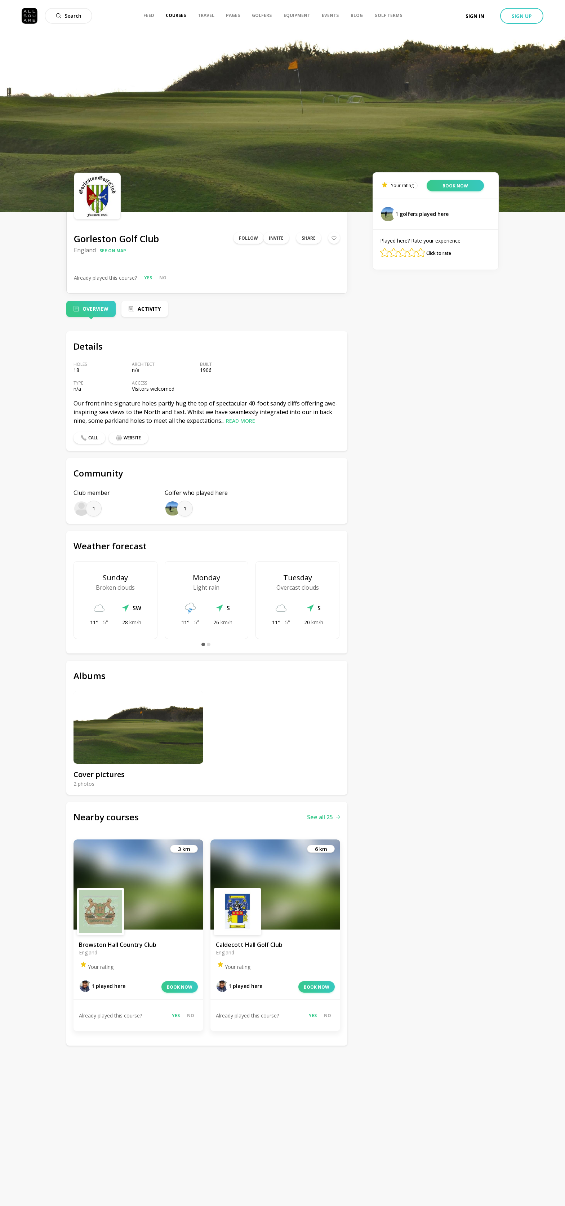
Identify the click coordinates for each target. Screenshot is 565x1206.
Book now (179, 987)
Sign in (475, 16)
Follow (248, 238)
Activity (149, 308)
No (162, 278)
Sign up (522, 16)
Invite (276, 238)
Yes (148, 278)
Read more (240, 420)
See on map (112, 251)
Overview (95, 308)
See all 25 (323, 817)
